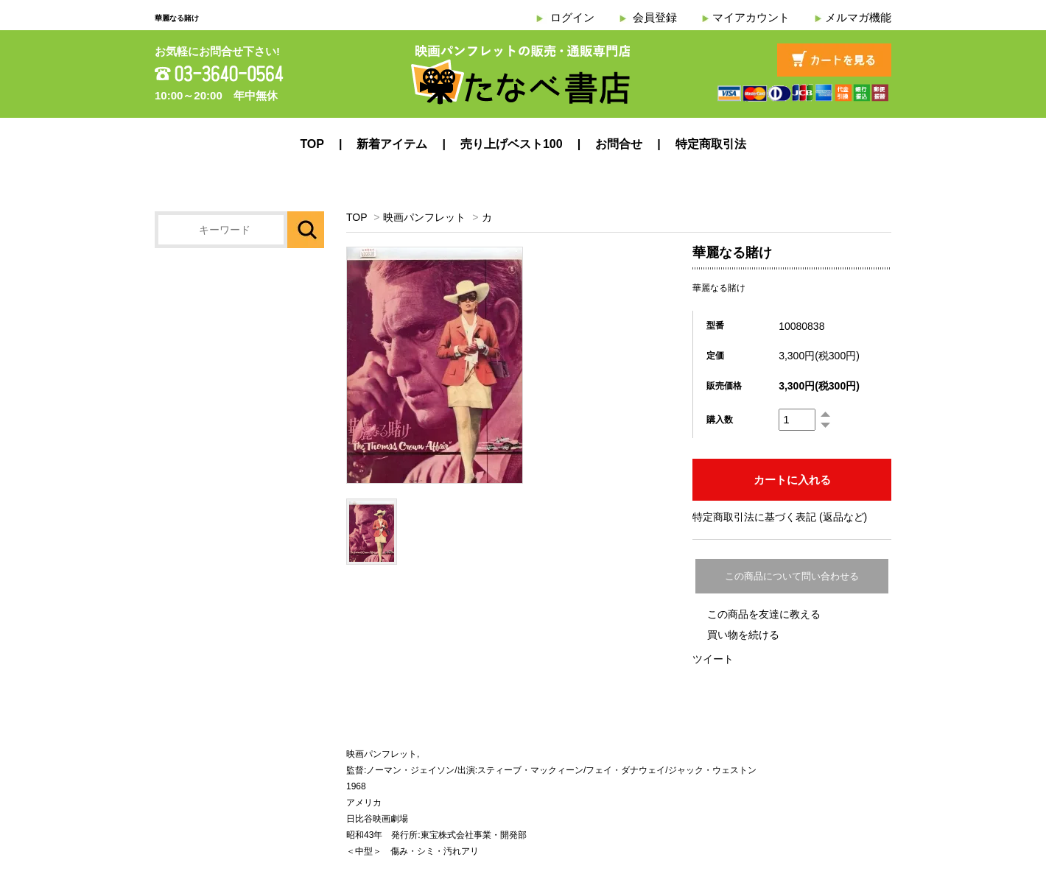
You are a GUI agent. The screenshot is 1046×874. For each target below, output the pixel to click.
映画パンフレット (424, 217)
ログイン (572, 17)
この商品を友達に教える (764, 614)
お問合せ (618, 144)
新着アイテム (392, 144)
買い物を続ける (743, 635)
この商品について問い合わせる (792, 576)
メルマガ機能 (858, 17)
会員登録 (655, 17)
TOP (312, 144)
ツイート (713, 659)
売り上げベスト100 (511, 144)
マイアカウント (751, 17)
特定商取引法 (710, 144)
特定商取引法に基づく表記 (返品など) (779, 517)
